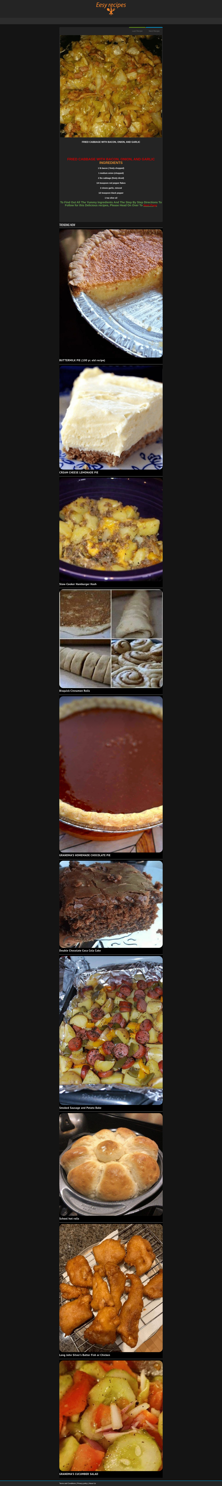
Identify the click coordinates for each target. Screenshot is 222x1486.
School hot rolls (69, 1218)
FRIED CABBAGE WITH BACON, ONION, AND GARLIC (111, 142)
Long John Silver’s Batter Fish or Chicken (84, 1355)
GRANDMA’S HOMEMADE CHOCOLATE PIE (85, 855)
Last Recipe (137, 31)
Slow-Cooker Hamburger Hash (78, 584)
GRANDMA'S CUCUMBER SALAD (78, 1474)
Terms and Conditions (67, 1483)
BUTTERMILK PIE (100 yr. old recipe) (82, 360)
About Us (92, 1483)
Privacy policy (82, 1483)
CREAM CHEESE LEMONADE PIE (78, 472)
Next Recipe (154, 31)
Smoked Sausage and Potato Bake (80, 1107)
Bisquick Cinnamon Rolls (74, 690)
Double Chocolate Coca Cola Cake (80, 950)
